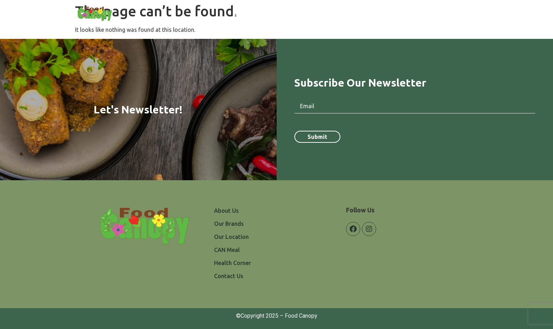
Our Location (329, 14)
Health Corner (414, 14)
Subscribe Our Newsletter (360, 83)
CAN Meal (370, 14)
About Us (246, 14)
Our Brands (285, 14)
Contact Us (458, 14)
